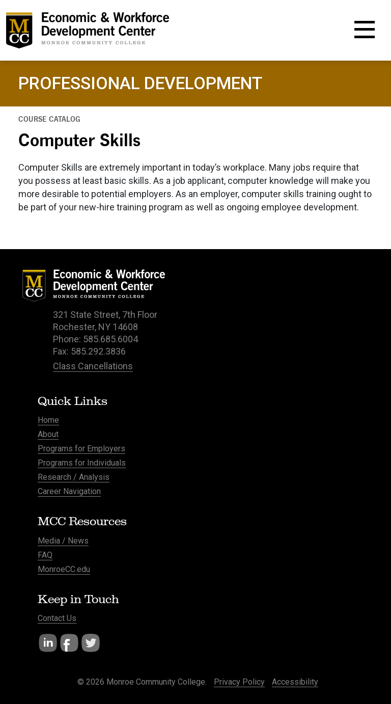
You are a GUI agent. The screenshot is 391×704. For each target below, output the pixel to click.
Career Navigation (69, 491)
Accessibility (295, 682)
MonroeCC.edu (64, 569)
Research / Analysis (73, 477)
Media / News (63, 541)
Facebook (69, 643)
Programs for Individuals (82, 463)
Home (48, 420)
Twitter (90, 643)
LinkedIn (48, 643)
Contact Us (57, 618)
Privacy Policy (239, 682)
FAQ (45, 555)
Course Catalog (49, 119)
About (48, 434)
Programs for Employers (81, 448)
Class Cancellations (93, 366)
